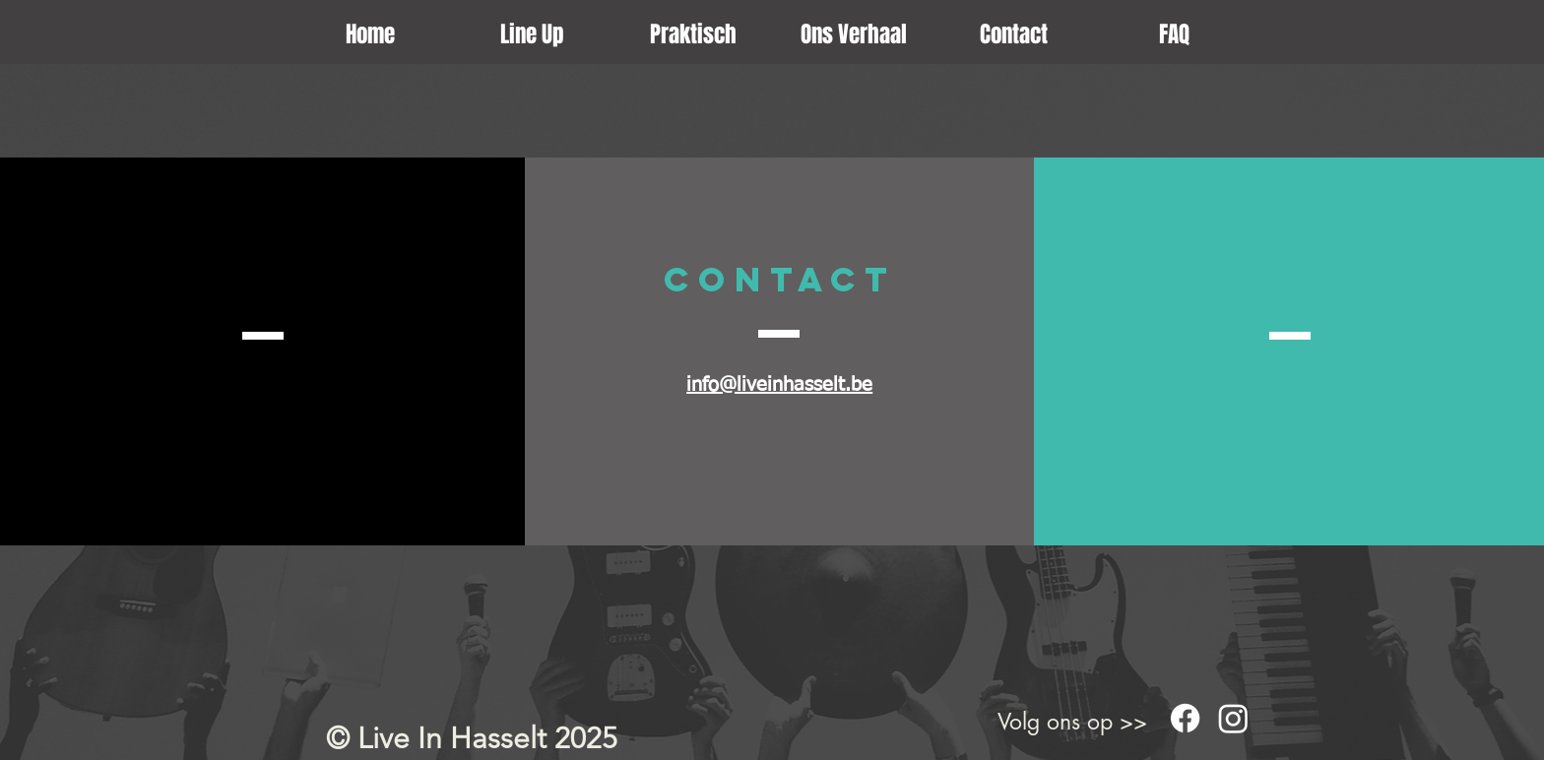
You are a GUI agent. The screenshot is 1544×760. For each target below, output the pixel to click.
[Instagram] (1233, 718)
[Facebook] (1185, 718)
